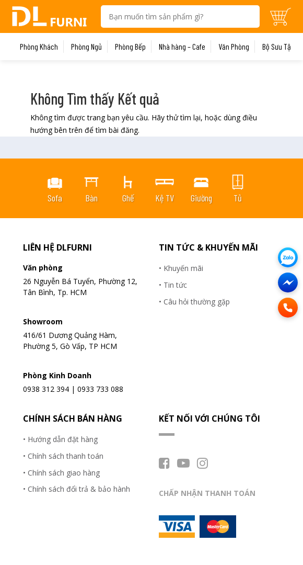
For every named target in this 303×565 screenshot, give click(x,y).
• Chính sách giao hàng (61, 473)
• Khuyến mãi (181, 268)
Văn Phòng (233, 46)
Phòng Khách (39, 46)
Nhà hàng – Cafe (182, 46)
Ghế (128, 198)
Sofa (55, 198)
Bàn (91, 198)
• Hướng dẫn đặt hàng (60, 439)
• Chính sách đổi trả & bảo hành (76, 489)
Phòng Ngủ (86, 46)
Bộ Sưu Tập (278, 46)
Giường (201, 198)
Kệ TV (164, 198)
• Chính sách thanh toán (63, 456)
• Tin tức (173, 285)
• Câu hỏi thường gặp (194, 302)
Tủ (238, 198)
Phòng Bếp (130, 46)
